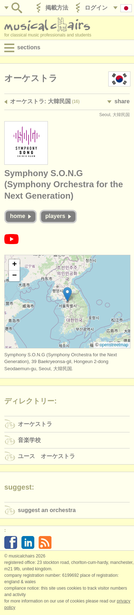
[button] (67, 294)
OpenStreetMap (114, 344)
